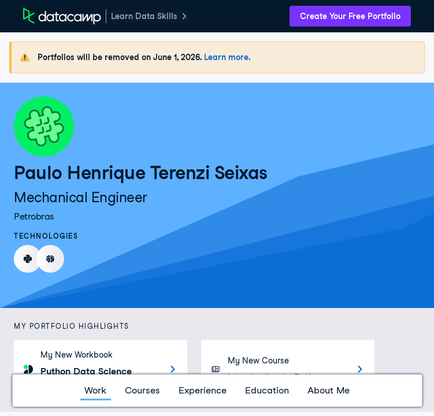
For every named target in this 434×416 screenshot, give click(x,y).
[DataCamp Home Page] (62, 16)
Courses (142, 390)
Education (267, 390)
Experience (203, 390)
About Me (328, 390)
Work (95, 390)
